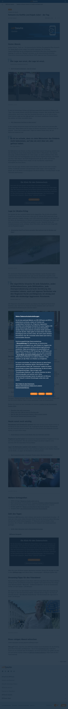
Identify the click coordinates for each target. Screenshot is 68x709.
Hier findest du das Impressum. (25, 384)
